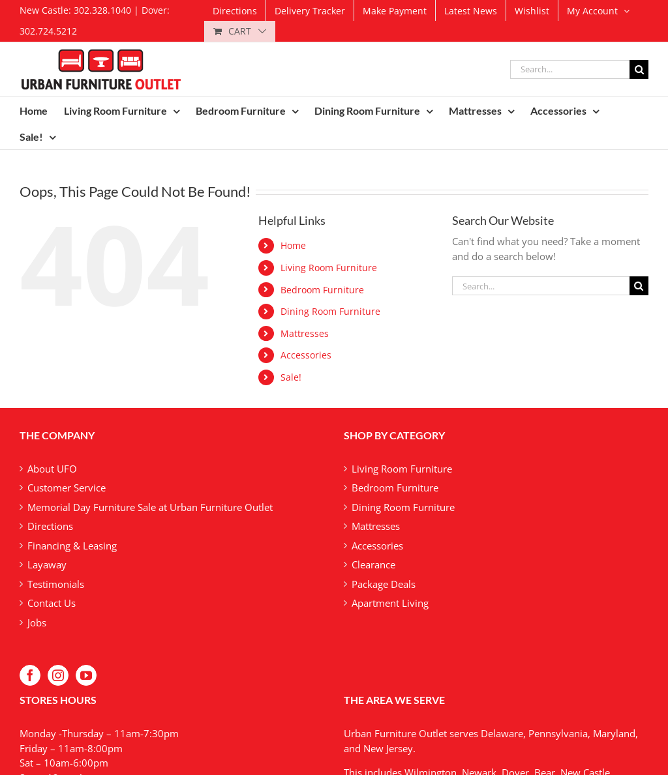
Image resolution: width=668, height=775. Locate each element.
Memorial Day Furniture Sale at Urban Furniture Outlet (150, 507)
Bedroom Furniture (322, 290)
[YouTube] (86, 675)
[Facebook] (30, 675)
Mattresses (305, 333)
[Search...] (570, 69)
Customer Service (66, 487)
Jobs (36, 622)
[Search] (639, 69)
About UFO (52, 468)
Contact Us (51, 602)
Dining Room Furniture (330, 311)
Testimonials (55, 584)
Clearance (373, 564)
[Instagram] (58, 675)
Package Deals (384, 584)
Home (293, 245)
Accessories (306, 355)
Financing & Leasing (72, 545)
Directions (50, 526)
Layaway (47, 564)
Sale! (291, 377)
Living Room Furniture (329, 267)
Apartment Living (390, 602)
